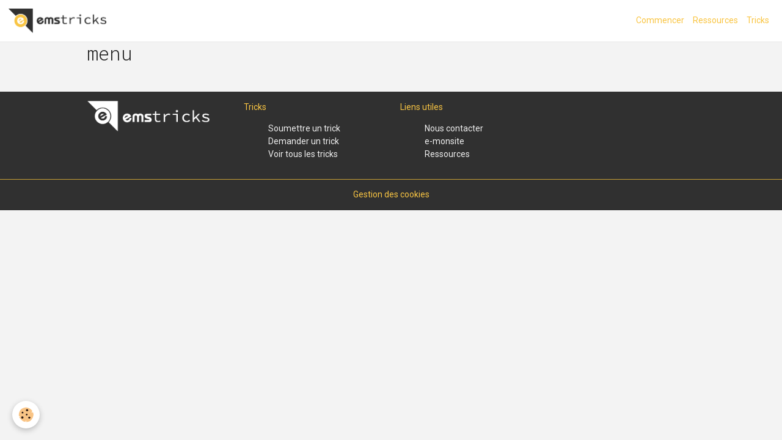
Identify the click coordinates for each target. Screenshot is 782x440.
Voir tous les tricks (303, 154)
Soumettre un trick (304, 128)
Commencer (660, 20)
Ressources (715, 20)
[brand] (60, 21)
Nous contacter (454, 128)
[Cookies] (26, 414)
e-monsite (444, 141)
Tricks (758, 20)
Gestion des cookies (391, 194)
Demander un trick (303, 141)
